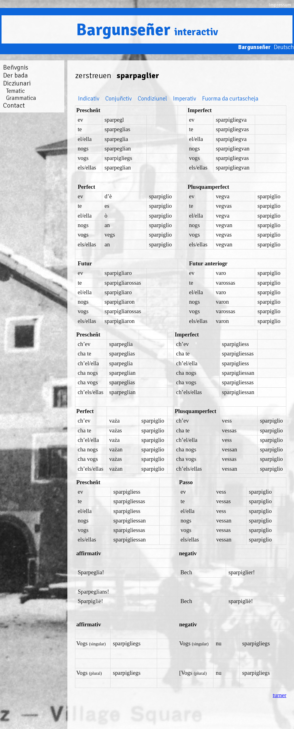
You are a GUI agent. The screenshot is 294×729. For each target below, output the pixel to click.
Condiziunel (152, 98)
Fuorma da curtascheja (230, 98)
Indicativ (88, 98)
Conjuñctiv (118, 98)
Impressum (280, 5)
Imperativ (184, 98)
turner (279, 695)
